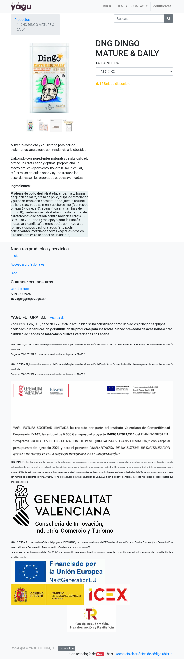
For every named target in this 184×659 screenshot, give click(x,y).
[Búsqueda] (168, 18)
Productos (22, 19)
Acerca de (57, 317)
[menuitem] (107, 6)
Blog (14, 273)
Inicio (14, 256)
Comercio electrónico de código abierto (144, 654)
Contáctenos (20, 289)
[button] (16, 86)
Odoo (100, 654)
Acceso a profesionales (27, 264)
